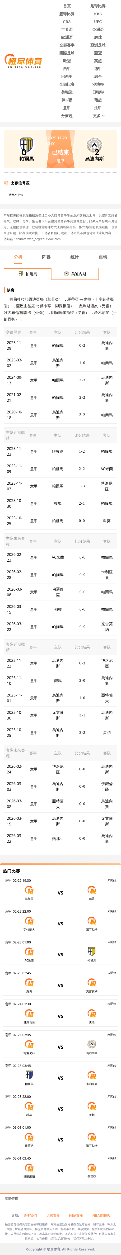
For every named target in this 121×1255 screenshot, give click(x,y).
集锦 (103, 257)
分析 (18, 257)
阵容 (46, 257)
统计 (74, 257)
